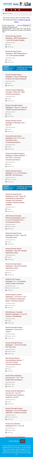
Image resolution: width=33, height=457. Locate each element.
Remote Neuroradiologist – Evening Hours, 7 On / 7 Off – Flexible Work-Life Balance (15, 378)
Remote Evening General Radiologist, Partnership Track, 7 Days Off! (16, 123)
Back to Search (8, 13)
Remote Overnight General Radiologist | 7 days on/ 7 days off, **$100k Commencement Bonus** (16, 107)
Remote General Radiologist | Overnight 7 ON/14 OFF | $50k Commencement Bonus (15, 92)
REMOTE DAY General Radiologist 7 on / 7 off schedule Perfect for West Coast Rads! (16, 281)
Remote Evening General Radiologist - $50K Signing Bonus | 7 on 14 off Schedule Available (16, 53)
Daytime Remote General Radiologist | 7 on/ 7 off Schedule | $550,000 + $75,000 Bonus (16, 173)
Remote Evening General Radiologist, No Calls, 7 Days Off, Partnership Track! (16, 235)
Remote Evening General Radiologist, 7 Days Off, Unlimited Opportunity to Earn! (16, 251)
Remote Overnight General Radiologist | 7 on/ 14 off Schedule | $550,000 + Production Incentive (16, 410)
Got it (22, 441)
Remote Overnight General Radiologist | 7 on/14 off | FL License (14, 329)
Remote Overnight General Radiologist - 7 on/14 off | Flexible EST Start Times (16, 345)
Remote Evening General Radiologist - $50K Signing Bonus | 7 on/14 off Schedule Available (16, 38)
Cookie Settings (14, 441)
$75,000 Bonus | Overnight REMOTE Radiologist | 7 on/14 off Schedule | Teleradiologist (16, 314)
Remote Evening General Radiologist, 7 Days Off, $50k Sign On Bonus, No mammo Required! (16, 77)
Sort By (19, 25)
